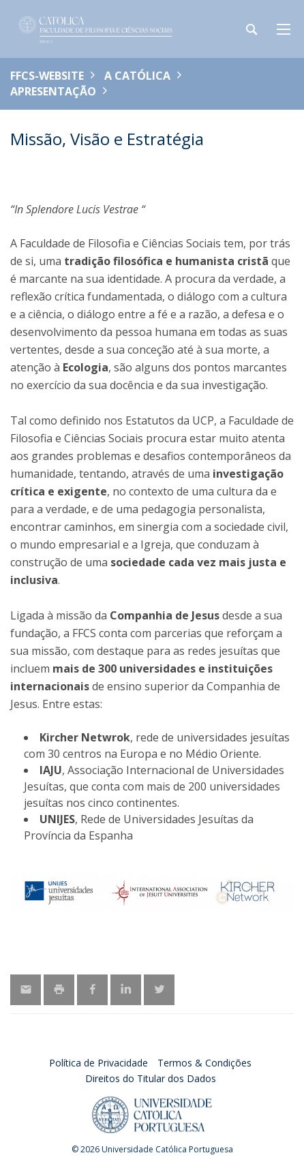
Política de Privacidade (98, 1062)
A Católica (137, 75)
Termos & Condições (204, 1062)
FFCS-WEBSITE (47, 75)
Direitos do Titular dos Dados (150, 1078)
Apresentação (53, 91)
